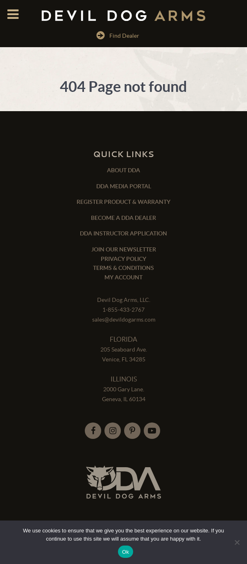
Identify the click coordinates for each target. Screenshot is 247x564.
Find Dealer (117, 35)
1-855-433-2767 (123, 309)
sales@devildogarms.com (123, 319)
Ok (125, 552)
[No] (237, 542)
